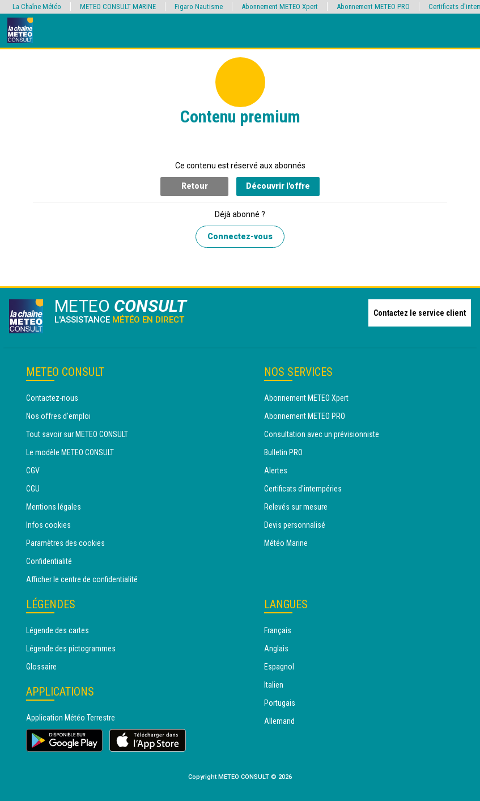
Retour (194, 185)
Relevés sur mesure (296, 506)
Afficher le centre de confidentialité (82, 579)
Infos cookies (48, 524)
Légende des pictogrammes (71, 648)
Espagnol (279, 666)
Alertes (275, 470)
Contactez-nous (52, 397)
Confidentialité (49, 561)
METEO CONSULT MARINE (118, 6)
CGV (33, 470)
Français (277, 630)
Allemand (279, 721)
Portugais (279, 702)
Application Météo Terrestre (70, 717)
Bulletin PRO (283, 452)
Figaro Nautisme (199, 6)
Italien (273, 684)
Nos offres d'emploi (58, 416)
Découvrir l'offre (278, 185)
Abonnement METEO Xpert (306, 397)
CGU (33, 488)
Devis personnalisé (294, 524)
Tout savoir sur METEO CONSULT (77, 434)
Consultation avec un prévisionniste (321, 434)
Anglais (276, 648)
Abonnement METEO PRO (304, 416)
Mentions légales (53, 506)
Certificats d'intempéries (303, 488)
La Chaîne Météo (36, 6)
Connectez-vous (240, 236)
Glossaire (41, 666)
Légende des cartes (57, 630)
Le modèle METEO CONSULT (70, 452)
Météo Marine (286, 543)
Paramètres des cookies (65, 543)
